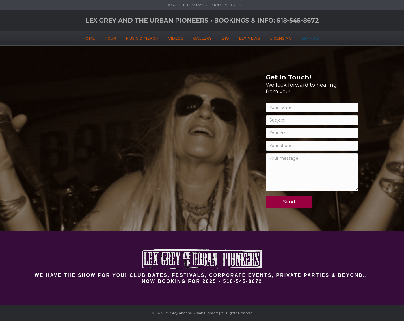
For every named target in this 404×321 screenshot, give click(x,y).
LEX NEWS (249, 37)
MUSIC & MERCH (142, 37)
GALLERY (202, 37)
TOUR (110, 37)
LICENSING (281, 37)
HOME (88, 37)
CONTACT (311, 37)
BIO (225, 37)
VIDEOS (175, 37)
